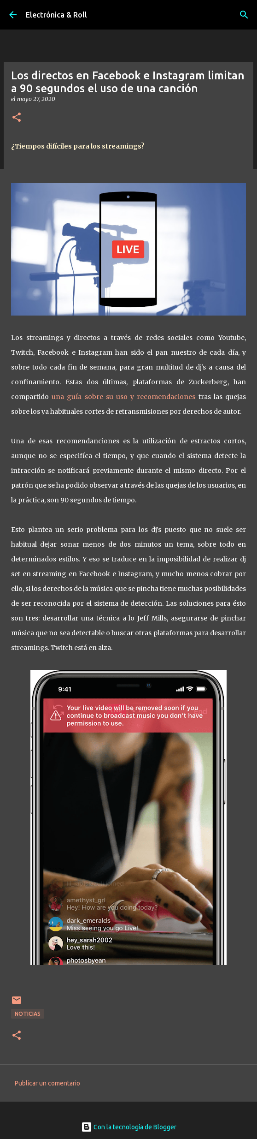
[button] (16, 118)
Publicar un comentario (47, 1083)
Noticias (28, 1014)
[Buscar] (244, 15)
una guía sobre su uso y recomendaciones (123, 397)
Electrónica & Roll (56, 15)
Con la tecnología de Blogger (128, 1127)
